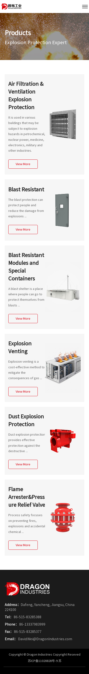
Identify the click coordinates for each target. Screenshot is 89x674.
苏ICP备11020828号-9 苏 (44, 660)
